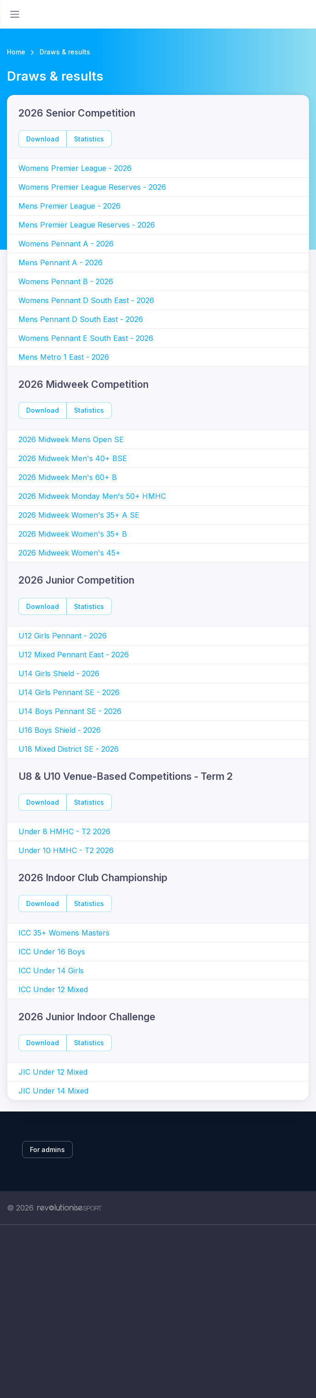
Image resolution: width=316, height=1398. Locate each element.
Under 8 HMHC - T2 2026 (64, 831)
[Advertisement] (158, 1311)
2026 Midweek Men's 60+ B (67, 477)
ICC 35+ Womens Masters (63, 932)
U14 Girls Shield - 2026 (58, 673)
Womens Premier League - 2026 (75, 168)
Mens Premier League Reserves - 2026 (86, 224)
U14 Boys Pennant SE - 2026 (69, 711)
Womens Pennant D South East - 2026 (86, 300)
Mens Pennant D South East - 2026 (80, 319)
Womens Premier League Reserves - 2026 (92, 187)
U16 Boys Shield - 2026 (59, 730)
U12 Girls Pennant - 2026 (62, 635)
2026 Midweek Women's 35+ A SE (78, 515)
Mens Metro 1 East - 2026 (63, 357)
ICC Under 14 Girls (51, 970)
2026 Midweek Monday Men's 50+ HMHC (92, 496)
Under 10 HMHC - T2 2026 (66, 850)
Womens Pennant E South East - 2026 (85, 338)
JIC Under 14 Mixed (53, 1090)
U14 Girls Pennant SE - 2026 (69, 692)
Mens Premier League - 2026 (69, 206)
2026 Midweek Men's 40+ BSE (72, 458)
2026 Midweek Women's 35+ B (72, 533)
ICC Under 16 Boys (51, 951)
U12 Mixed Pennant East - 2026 (73, 654)
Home (16, 52)
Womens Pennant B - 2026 (65, 281)
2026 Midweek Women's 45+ (69, 552)
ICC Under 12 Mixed (53, 989)
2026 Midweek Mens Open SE (71, 439)
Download (42, 139)
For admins (47, 1149)
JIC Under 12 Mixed (52, 1071)
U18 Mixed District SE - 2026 (68, 749)
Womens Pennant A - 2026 (66, 243)
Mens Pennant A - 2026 (60, 262)
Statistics (89, 139)
